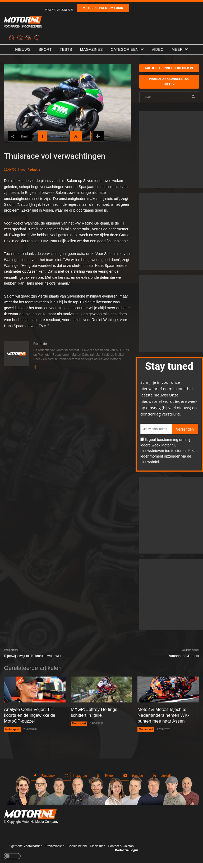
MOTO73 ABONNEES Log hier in (169, 68)
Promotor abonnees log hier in (169, 81)
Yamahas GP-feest (183, 656)
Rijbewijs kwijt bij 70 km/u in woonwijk (32, 656)
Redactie (33, 169)
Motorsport (12, 728)
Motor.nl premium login (103, 8)
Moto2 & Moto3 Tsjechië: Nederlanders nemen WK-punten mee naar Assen (161, 715)
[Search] (193, 97)
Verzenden (185, 429)
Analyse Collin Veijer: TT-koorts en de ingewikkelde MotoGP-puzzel (33, 715)
